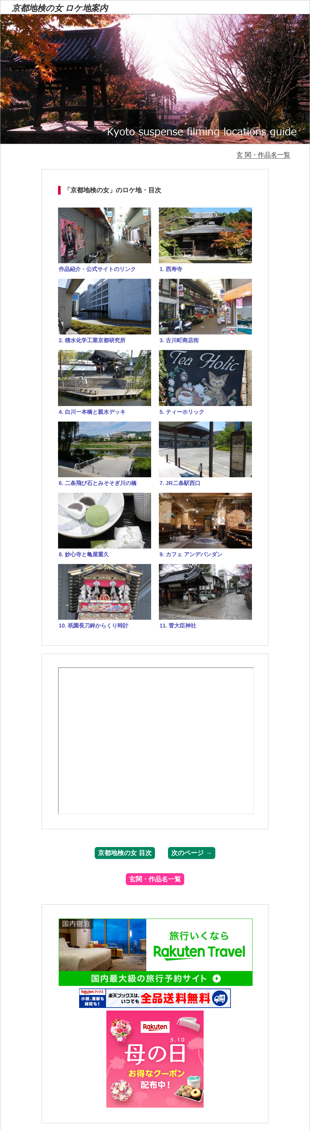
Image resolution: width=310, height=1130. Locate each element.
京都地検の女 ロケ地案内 (60, 8)
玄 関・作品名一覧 (263, 154)
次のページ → (191, 852)
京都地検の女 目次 (125, 852)
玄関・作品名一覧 (155, 879)
